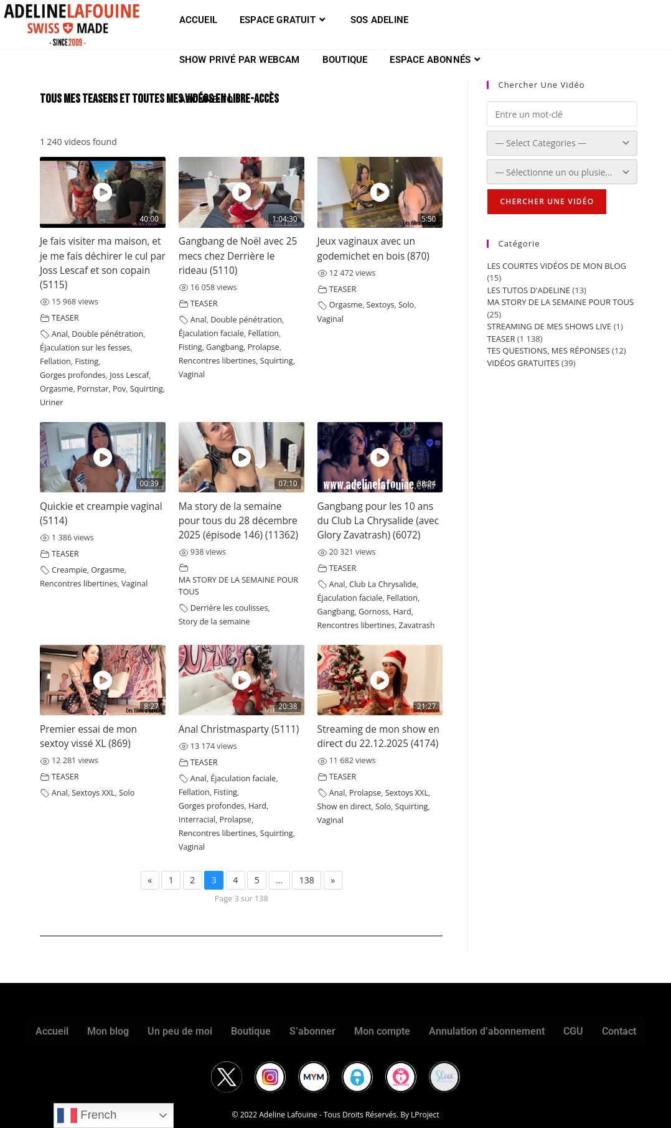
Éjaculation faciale (211, 333)
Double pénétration (107, 334)
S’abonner (312, 1031)
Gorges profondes (73, 375)
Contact (619, 1031)
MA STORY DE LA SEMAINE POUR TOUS (560, 302)
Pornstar (93, 388)
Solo (406, 304)
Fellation (55, 361)
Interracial (197, 819)
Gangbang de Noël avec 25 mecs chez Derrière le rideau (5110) (238, 255)
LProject (425, 1114)
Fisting (86, 361)
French (86, 1116)
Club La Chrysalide (382, 584)
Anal (60, 334)
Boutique (251, 1031)
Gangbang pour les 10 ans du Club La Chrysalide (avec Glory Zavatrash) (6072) (378, 521)
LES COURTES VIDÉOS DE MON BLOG (556, 265)
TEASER (65, 318)
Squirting (146, 388)
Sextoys (381, 304)
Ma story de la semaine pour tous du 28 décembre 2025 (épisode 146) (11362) (238, 521)
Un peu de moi (180, 1031)
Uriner (51, 402)
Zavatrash (417, 625)
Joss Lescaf (129, 375)
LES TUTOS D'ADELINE (528, 290)
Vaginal (192, 374)
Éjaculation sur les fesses (85, 347)
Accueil (51, 1031)
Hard (402, 611)
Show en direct (344, 806)
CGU (573, 1031)
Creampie (69, 570)
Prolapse (263, 347)
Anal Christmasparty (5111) (239, 729)
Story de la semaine (214, 621)
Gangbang (224, 347)
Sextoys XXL (93, 792)
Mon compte (382, 1031)
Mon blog (108, 1031)
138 (306, 880)
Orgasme (56, 388)
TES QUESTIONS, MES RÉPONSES (548, 350)
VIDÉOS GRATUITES (523, 363)
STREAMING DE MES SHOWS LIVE (549, 326)
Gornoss (374, 611)
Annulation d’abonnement (487, 1031)
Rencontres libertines (217, 360)
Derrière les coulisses (229, 608)
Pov (119, 388)
